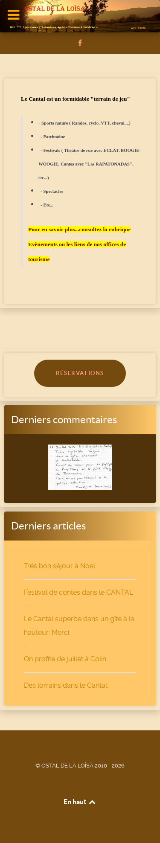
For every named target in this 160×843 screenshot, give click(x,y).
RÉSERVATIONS (80, 373)
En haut (80, 801)
